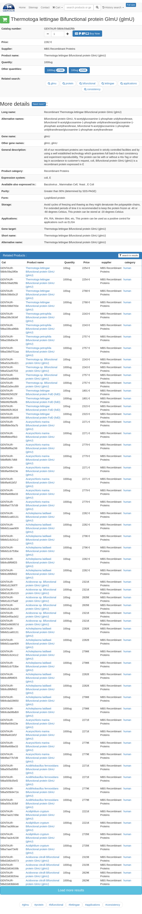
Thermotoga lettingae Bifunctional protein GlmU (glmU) (40, 272)
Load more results (71, 890)
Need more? (39, 104)
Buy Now (87, 33)
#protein (39, 904)
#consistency (112, 904)
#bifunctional (56, 904)
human (127, 268)
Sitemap (33, 7)
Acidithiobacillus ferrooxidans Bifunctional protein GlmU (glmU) (42, 769)
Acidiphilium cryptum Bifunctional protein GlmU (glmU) (40, 815)
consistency (92, 89)
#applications (92, 904)
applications (128, 83)
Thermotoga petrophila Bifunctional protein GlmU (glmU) (40, 317)
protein (68, 83)
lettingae (108, 83)
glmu (52, 83)
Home (22, 7)
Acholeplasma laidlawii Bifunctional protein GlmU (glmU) (40, 517)
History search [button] (113, 7)
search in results (128, 255)
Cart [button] (57, 7)
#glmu (25, 904)
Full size (131, 5)
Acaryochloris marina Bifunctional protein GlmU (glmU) (40, 425)
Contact (45, 7)
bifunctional (87, 83)
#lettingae (74, 904)
